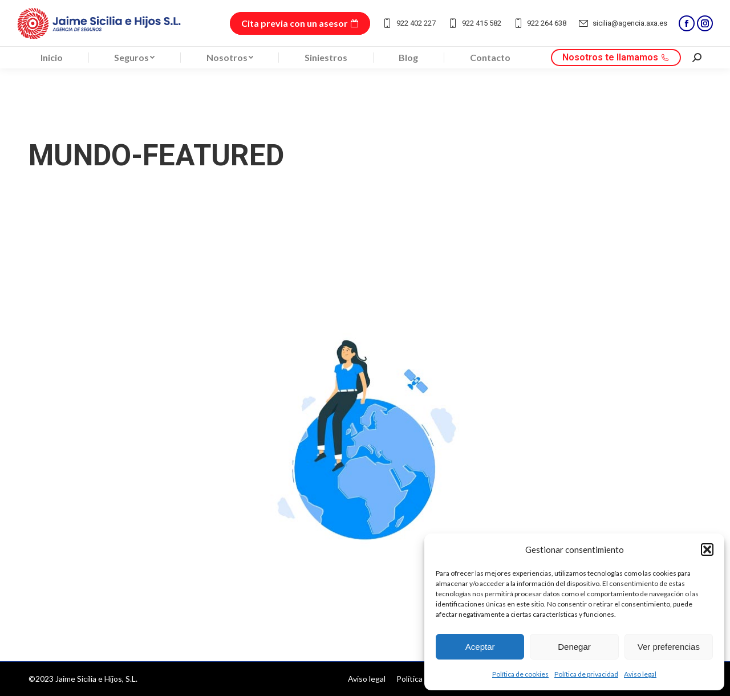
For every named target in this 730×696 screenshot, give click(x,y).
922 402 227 (409, 23)
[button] (707, 549)
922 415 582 (474, 23)
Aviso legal (640, 674)
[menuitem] (51, 58)
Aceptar (480, 647)
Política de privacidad (586, 674)
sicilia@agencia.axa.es (622, 23)
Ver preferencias (669, 647)
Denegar (574, 647)
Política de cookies (520, 674)
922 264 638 (540, 23)
